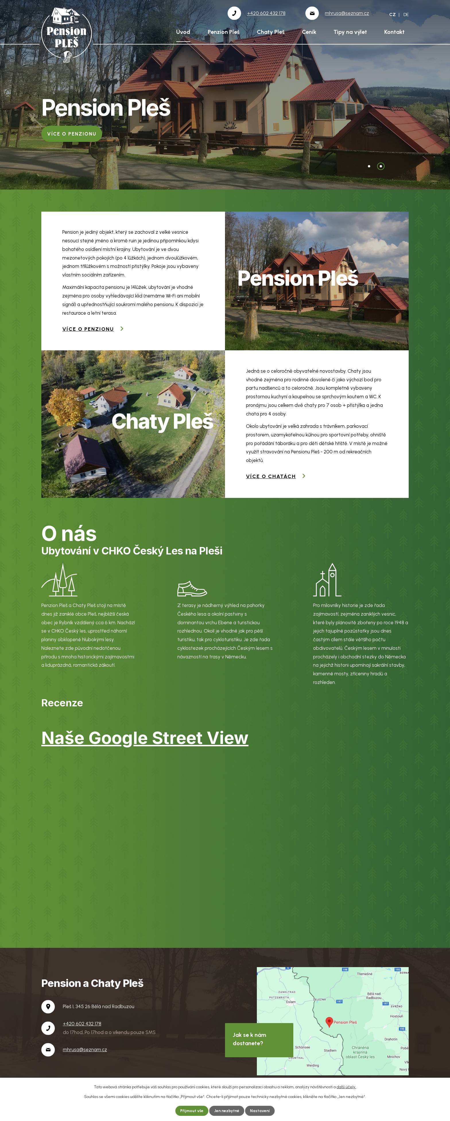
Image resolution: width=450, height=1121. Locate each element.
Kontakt (394, 31)
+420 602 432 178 (82, 1024)
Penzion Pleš (224, 31)
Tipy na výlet (350, 31)
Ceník (309, 31)
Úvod (183, 31)
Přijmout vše (192, 1110)
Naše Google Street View (145, 737)
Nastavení (260, 1110)
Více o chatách (70, 134)
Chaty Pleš (271, 31)
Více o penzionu (88, 329)
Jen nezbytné (227, 1110)
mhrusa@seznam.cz (85, 1049)
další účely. (346, 1086)
